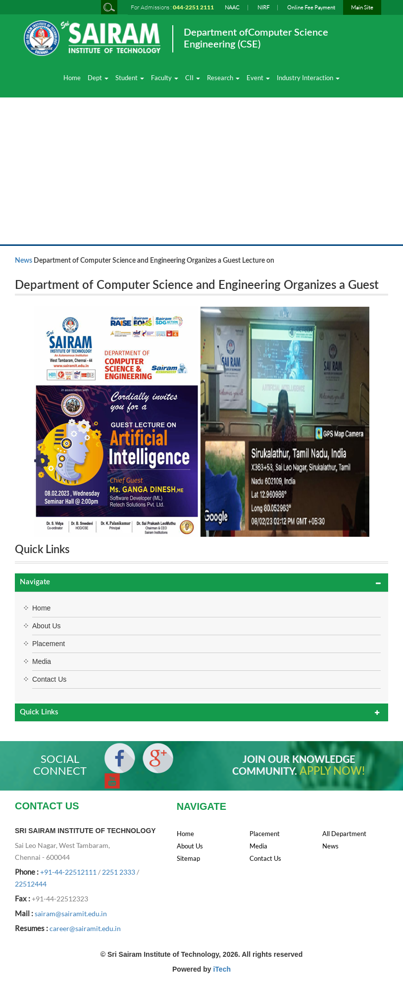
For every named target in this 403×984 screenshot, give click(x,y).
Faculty (164, 78)
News (23, 260)
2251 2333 (118, 872)
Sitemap (188, 858)
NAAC (232, 7)
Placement (48, 644)
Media (41, 661)
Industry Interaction (308, 78)
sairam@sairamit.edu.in (71, 913)
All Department (344, 834)
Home (72, 78)
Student (129, 78)
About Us (46, 626)
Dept (98, 78)
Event (258, 78)
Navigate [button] (35, 582)
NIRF (263, 7)
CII (192, 78)
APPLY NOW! (332, 771)
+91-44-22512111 (68, 872)
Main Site (362, 7)
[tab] (201, 582)
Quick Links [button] (39, 712)
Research (223, 78)
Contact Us (49, 679)
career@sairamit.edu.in (85, 928)
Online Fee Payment (311, 7)
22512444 (31, 884)
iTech (222, 969)
